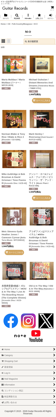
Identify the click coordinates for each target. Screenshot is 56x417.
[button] (16, 16)
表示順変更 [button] (31, 41)
